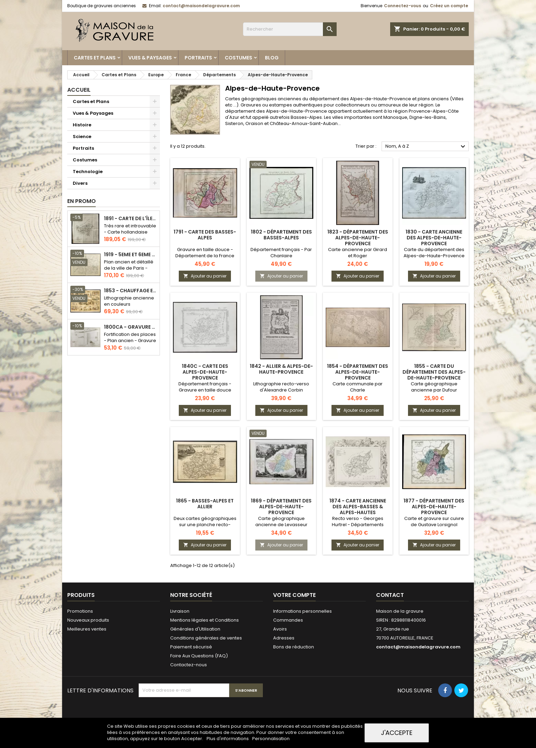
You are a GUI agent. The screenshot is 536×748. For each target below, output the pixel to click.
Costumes (238, 57)
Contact (390, 595)
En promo (81, 201)
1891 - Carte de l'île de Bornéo (130, 219)
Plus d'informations (228, 738)
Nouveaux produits (88, 620)
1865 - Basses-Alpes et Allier (205, 503)
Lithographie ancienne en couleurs (129, 301)
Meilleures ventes (86, 629)
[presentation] (191, 714)
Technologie (88, 171)
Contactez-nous (188, 664)
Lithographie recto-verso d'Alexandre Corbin (281, 387)
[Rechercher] (290, 29)
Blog (272, 57)
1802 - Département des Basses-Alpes (281, 234)
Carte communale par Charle (358, 387)
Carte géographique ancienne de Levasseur (281, 521)
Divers (80, 183)
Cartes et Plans (95, 57)
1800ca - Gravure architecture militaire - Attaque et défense (130, 327)
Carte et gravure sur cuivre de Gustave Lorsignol (434, 521)
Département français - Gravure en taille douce (204, 387)
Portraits (198, 57)
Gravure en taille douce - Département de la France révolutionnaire (204, 255)
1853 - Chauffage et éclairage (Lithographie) (130, 291)
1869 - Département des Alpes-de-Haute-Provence (281, 506)
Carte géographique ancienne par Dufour (434, 387)
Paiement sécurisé (191, 647)
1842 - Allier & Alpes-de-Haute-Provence (281, 369)
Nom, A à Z (426, 147)
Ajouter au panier (204, 276)
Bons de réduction (293, 647)
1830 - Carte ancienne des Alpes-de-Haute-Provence (434, 237)
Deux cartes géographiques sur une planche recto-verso (205, 524)
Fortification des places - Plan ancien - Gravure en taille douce (130, 340)
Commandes (288, 620)
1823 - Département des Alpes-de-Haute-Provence (357, 237)
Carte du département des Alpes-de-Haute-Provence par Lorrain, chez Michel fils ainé (434, 258)
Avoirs (280, 629)
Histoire (82, 125)
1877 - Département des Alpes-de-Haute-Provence (434, 506)
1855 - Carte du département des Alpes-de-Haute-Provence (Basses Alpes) (434, 375)
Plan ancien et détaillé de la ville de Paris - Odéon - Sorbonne (128, 268)
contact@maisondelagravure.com (201, 6)
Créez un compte (449, 6)
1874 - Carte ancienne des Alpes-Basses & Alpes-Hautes (357, 506)
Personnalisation (271, 738)
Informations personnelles (302, 611)
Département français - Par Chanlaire (281, 252)
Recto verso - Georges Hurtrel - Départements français (358, 524)
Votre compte (294, 595)
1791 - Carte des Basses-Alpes (205, 234)
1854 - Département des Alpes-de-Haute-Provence (357, 372)
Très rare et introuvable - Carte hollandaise (130, 229)
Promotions (80, 611)
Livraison (179, 611)
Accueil (79, 90)
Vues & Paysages (150, 57)
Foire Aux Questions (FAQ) (199, 656)
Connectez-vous (402, 6)
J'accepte (396, 732)
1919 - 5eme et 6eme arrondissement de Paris (130, 255)
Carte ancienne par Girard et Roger (357, 252)
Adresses (283, 638)
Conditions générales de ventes (206, 638)
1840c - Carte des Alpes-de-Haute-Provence (205, 372)
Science (82, 136)
